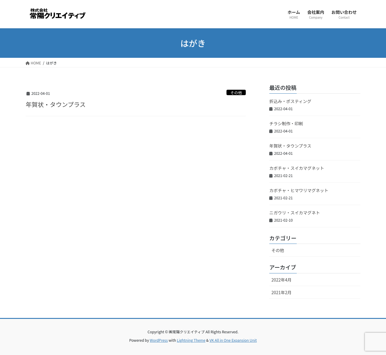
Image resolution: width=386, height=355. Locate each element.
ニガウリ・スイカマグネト (294, 213)
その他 (236, 92)
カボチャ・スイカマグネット (296, 168)
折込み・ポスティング (290, 101)
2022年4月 (281, 280)
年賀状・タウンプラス (56, 104)
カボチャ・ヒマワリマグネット (298, 190)
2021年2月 (281, 292)
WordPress (159, 340)
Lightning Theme (191, 340)
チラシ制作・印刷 (286, 123)
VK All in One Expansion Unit (233, 340)
